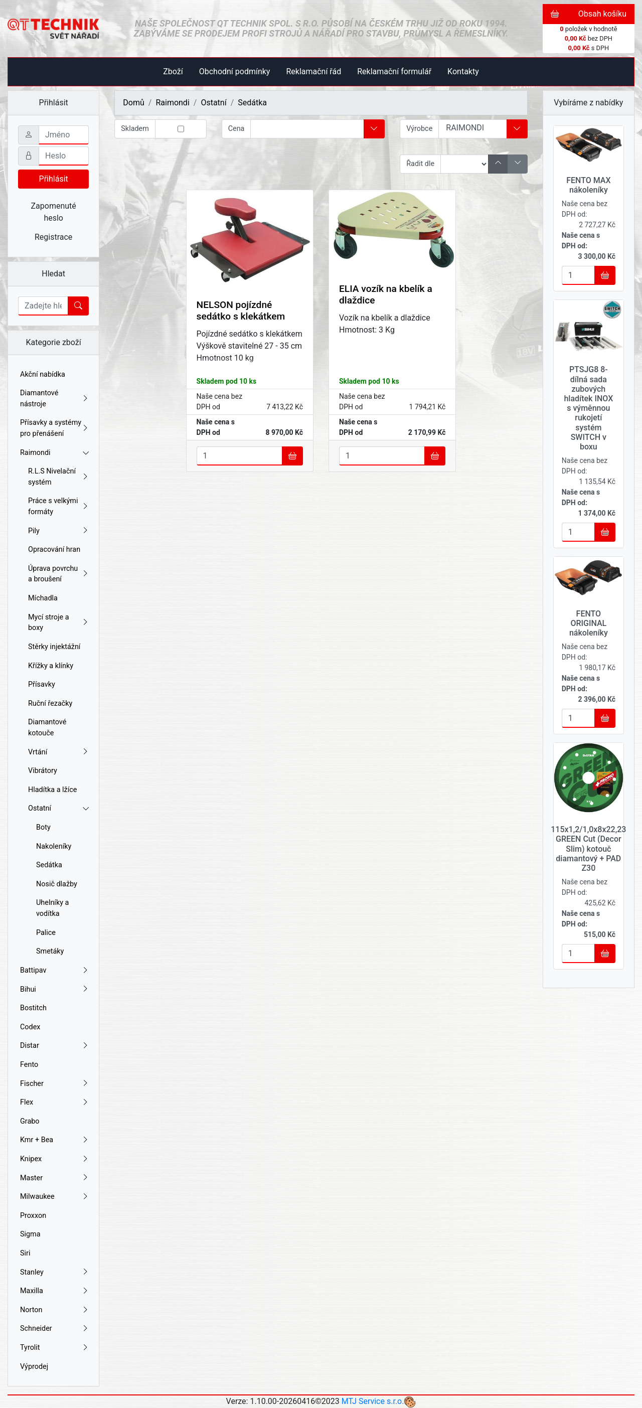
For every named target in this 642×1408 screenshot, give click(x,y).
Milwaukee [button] (54, 1196)
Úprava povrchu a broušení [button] (58, 574)
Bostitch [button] (33, 1008)
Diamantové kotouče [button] (47, 727)
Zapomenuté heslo (53, 212)
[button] (374, 128)
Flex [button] (54, 1102)
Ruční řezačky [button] (50, 703)
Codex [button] (30, 1027)
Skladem (135, 128)
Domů (133, 102)
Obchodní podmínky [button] (234, 71)
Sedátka (252, 102)
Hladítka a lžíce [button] (52, 790)
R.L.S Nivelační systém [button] (58, 477)
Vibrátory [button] (42, 770)
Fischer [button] (54, 1083)
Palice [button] (46, 932)
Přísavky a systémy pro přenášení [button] (54, 428)
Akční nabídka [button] (42, 374)
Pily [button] (58, 531)
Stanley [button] (54, 1272)
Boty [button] (43, 827)
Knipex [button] (54, 1159)
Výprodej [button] (34, 1366)
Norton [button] (54, 1310)
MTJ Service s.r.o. (373, 1401)
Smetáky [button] (50, 951)
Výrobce (419, 128)
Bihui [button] (54, 989)
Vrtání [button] (58, 752)
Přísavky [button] (41, 684)
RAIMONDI (472, 128)
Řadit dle (420, 164)
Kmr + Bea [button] (54, 1140)
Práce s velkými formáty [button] (58, 506)
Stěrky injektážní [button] (54, 647)
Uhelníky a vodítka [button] (52, 908)
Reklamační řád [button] (313, 71)
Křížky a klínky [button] (50, 666)
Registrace (53, 237)
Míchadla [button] (43, 598)
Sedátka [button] (49, 865)
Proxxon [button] (33, 1215)
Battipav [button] (54, 970)
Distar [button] (54, 1045)
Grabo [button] (30, 1121)
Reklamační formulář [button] (394, 71)
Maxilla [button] (54, 1291)
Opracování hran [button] (54, 549)
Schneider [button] (54, 1328)
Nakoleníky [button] (53, 846)
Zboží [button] (173, 71)
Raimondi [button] (54, 452)
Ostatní (213, 102)
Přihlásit (53, 179)
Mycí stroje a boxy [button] (58, 623)
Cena (236, 128)
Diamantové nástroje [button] (54, 398)
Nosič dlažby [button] (56, 884)
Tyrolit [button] (54, 1347)
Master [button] (54, 1178)
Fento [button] (29, 1064)
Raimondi (172, 102)
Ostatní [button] (58, 808)
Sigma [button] (30, 1234)
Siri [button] (25, 1253)
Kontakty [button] (463, 71)
